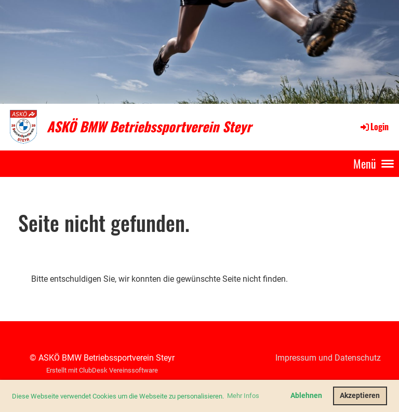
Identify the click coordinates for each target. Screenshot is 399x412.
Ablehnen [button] (306, 395)
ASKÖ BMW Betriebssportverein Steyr (149, 126)
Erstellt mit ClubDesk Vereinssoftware (102, 370)
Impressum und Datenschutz (328, 358)
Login (374, 126)
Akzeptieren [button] (360, 395)
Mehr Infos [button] (243, 396)
